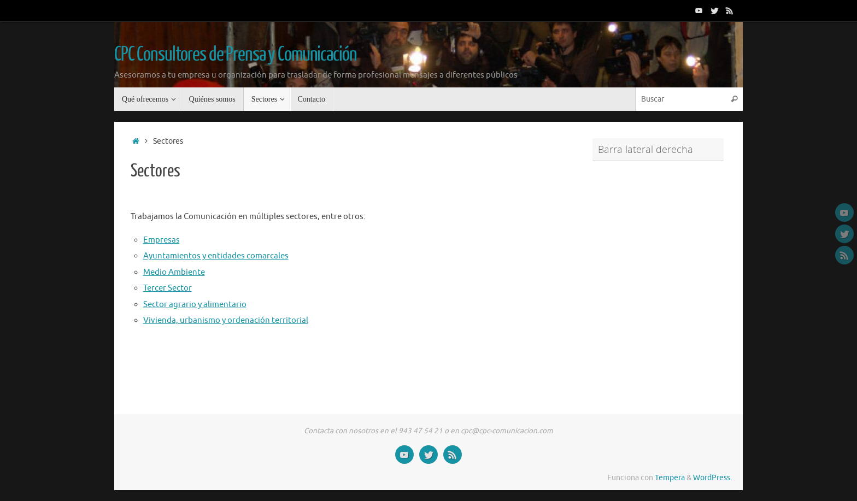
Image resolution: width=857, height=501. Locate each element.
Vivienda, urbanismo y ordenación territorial (225, 320)
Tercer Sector (167, 288)
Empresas (161, 240)
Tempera (670, 477)
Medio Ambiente (174, 272)
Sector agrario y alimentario (194, 304)
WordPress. (712, 477)
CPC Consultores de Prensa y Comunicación (235, 55)
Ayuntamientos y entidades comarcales (216, 256)
